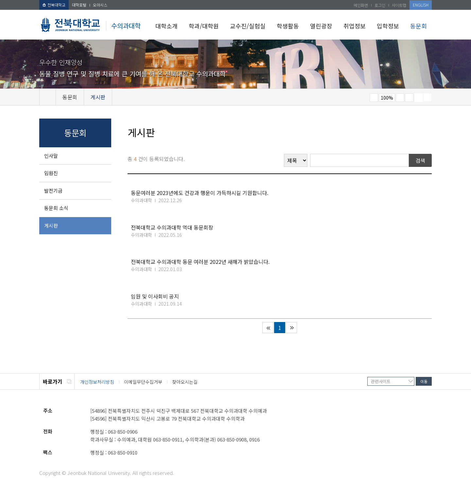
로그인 (380, 5)
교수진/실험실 (248, 26)
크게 (400, 97)
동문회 (418, 26)
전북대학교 (54, 5)
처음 (267, 327)
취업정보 (354, 26)
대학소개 (166, 26)
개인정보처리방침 (97, 382)
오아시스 (100, 5)
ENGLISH (420, 5)
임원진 (51, 173)
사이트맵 (399, 5)
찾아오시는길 (185, 382)
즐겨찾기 (409, 97)
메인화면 (361, 5)
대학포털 (79, 5)
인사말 (51, 155)
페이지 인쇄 (418, 97)
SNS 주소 (427, 97)
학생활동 (288, 26)
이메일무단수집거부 (143, 382)
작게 (374, 97)
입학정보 (388, 26)
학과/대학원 (204, 26)
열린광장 (321, 26)
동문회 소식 (56, 207)
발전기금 (53, 190)
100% (387, 97)
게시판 (51, 225)
